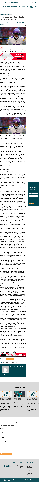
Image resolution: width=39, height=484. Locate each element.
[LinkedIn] (25, 26)
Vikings (4, 6)
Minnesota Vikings (10, 361)
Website (2, 437)
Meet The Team (22, 466)
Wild (19, 6)
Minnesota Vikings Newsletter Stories (7, 22)
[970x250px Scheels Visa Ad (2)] (13, 56)
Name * (2, 428)
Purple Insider (18, 362)
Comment (3, 441)
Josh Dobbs (5, 361)
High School (31, 7)
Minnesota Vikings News (18, 361)
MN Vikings (2, 24)
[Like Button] (1, 47)
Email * (2, 433)
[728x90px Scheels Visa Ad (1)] (13, 354)
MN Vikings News (9, 362)
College (23, 6)
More (36, 6)
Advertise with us (23, 469)
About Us (21, 468)
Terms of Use (26, 481)
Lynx (28, 6)
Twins (8, 6)
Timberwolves (14, 6)
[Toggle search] (35, 2)
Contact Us (14, 470)
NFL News (14, 362)
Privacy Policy (32, 481)
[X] (24, 26)
